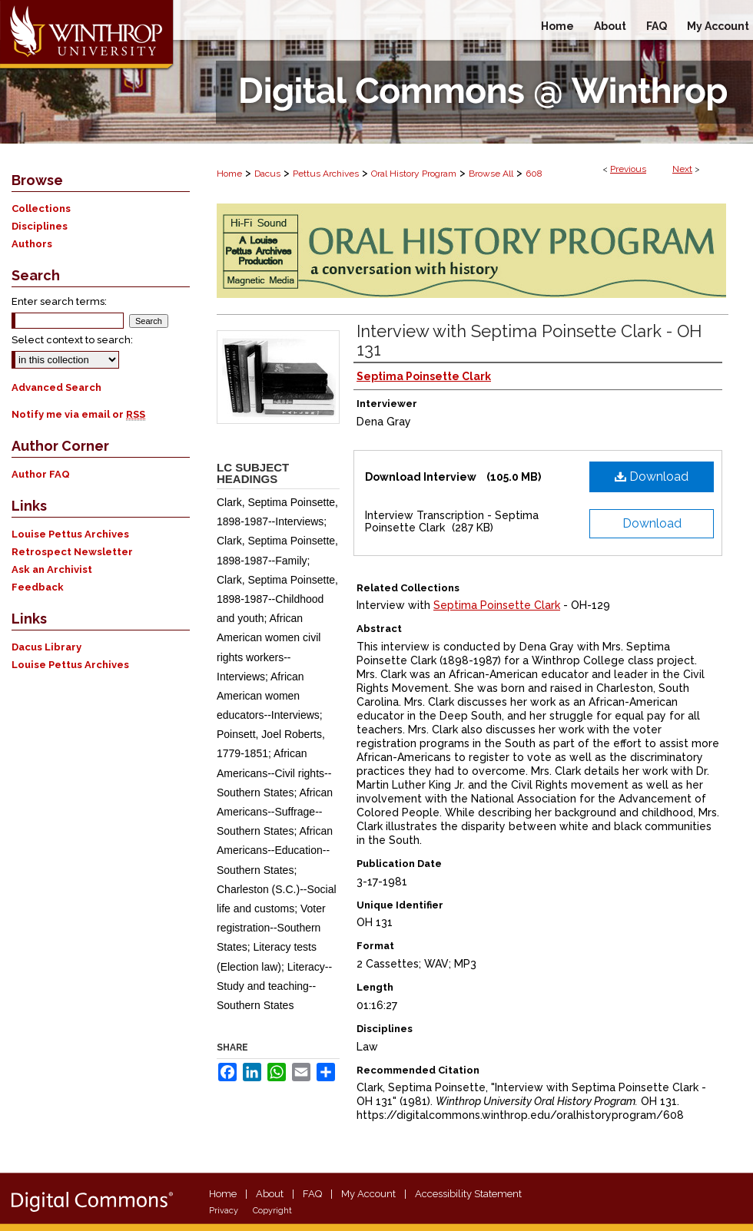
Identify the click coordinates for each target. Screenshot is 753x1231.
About (270, 1194)
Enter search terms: (59, 301)
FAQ (312, 1194)
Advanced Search (56, 387)
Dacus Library (46, 647)
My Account (368, 1194)
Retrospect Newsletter (72, 552)
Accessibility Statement (468, 1194)
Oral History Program (413, 173)
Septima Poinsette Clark (496, 605)
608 (534, 173)
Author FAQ (41, 474)
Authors (32, 244)
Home (229, 173)
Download (651, 476)
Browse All (491, 173)
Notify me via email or (78, 414)
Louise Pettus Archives (70, 534)
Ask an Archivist (52, 569)
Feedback (38, 587)
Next (682, 169)
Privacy (223, 1211)
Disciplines (40, 226)
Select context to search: (72, 340)
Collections (41, 208)
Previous (628, 169)
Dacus (267, 173)
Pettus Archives (326, 173)
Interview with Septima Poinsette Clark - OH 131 (529, 340)
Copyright (272, 1211)
